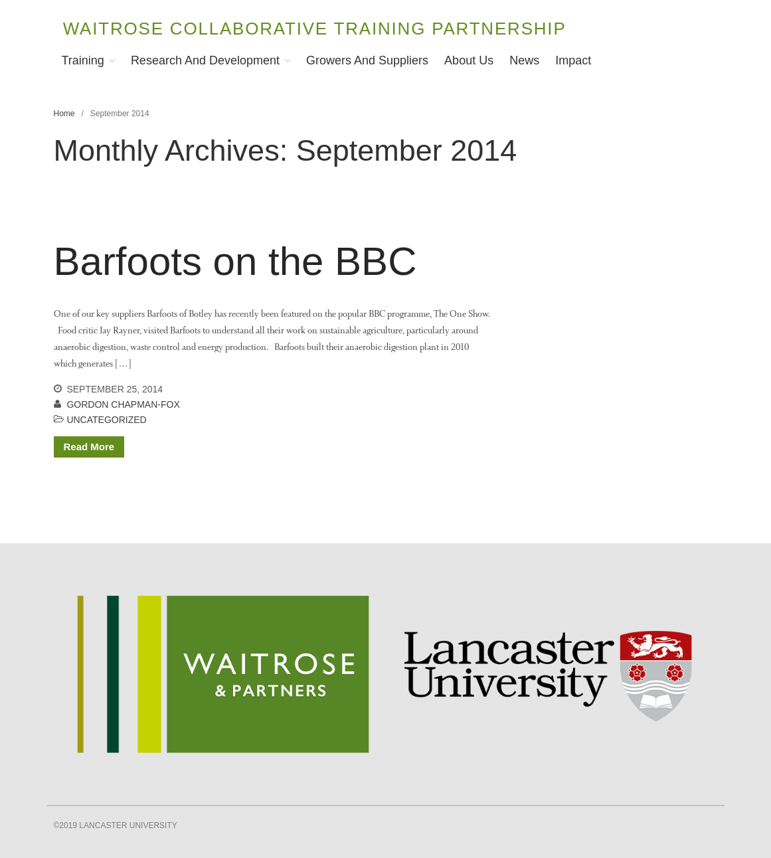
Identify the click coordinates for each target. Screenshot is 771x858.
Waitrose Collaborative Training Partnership (314, 29)
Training (83, 60)
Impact (573, 60)
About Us (468, 60)
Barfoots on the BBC (235, 261)
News (524, 60)
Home (64, 113)
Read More (89, 446)
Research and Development (205, 60)
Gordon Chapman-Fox (122, 404)
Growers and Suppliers (367, 60)
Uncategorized (106, 419)
